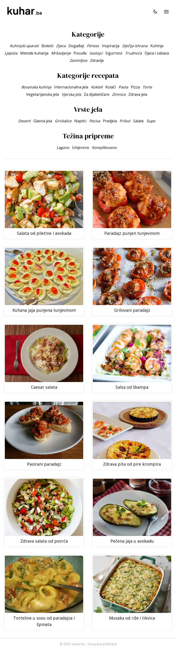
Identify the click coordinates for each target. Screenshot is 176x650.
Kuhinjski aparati (24, 45)
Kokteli (97, 87)
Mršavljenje (61, 53)
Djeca (61, 45)
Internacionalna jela (71, 87)
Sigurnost (113, 53)
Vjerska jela (71, 94)
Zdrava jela (137, 94)
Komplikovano (104, 147)
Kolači (110, 87)
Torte (147, 87)
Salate (138, 120)
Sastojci (96, 53)
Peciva (94, 120)
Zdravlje (97, 60)
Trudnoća (133, 53)
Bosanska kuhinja (36, 87)
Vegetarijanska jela (42, 94)
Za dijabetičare (96, 94)
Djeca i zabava (157, 53)
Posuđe (80, 53)
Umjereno (80, 147)
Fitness (93, 45)
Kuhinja (156, 45)
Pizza (135, 87)
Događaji (76, 45)
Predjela (110, 120)
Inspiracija (110, 45)
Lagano (63, 147)
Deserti (24, 120)
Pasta (123, 87)
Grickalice (63, 120)
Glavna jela (42, 120)
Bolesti (47, 45)
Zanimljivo (78, 60)
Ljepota (11, 53)
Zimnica (119, 94)
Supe (150, 120)
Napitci (80, 120)
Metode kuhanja (34, 53)
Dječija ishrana (135, 45)
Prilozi (125, 120)
